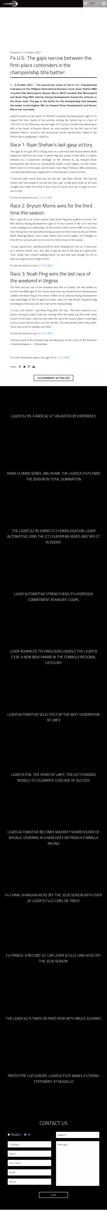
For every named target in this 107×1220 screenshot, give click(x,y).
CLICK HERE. (46, 265)
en (92, 3)
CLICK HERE (46, 197)
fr (97, 3)
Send (53, 1195)
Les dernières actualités (53, 378)
